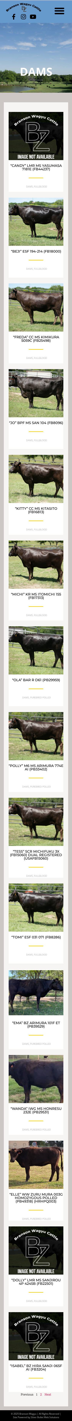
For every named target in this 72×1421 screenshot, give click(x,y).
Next (48, 1394)
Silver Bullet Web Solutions (45, 1417)
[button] (59, 11)
